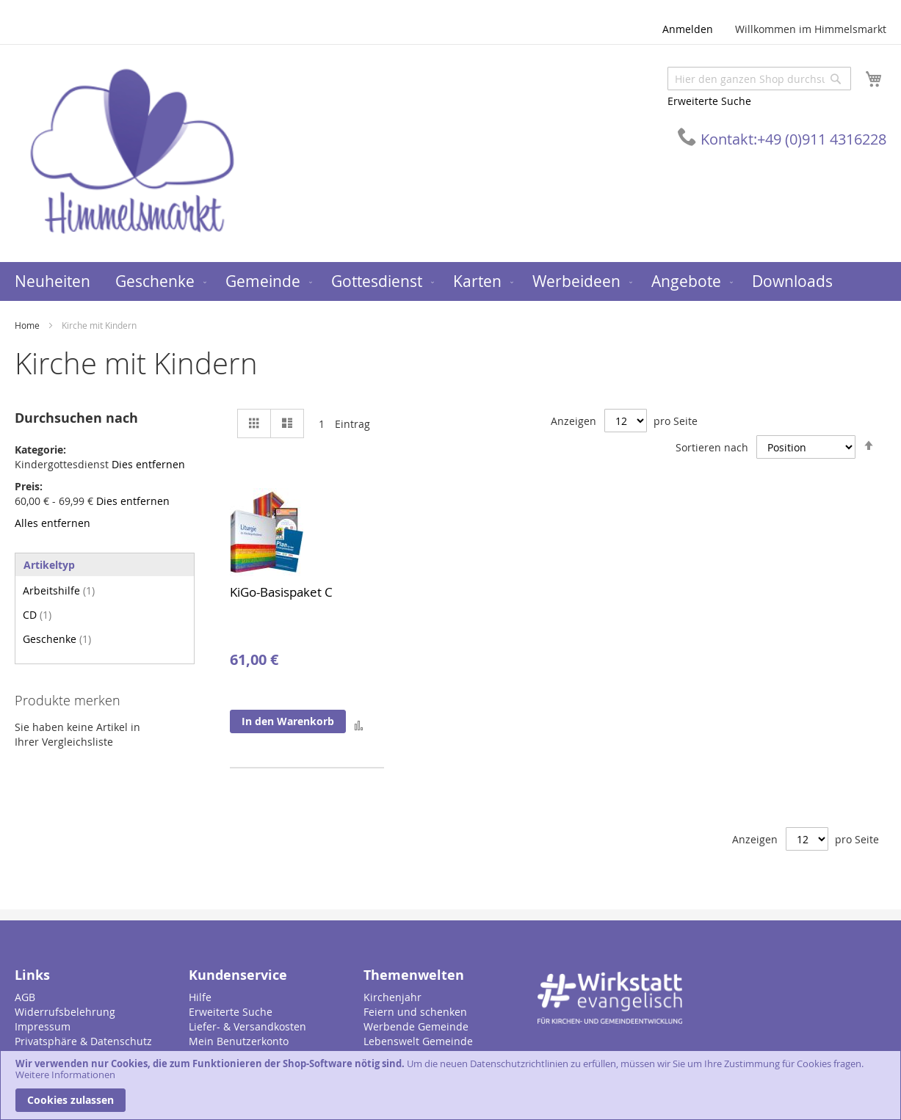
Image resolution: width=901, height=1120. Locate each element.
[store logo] (132, 152)
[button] (359, 725)
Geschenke (57, 639)
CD (37, 615)
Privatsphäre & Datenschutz (83, 1041)
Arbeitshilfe (59, 590)
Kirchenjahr (392, 997)
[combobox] (759, 78)
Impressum (42, 1026)
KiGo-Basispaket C (281, 591)
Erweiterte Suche (709, 101)
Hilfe (200, 997)
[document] (450, 1085)
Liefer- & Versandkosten (247, 1026)
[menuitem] (52, 281)
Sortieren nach (712, 447)
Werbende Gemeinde (415, 1026)
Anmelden (687, 29)
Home (28, 325)
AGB (25, 997)
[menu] (450, 281)
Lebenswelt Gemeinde (418, 1041)
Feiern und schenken (415, 1012)
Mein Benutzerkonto (239, 1041)
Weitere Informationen (65, 1074)
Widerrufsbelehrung (65, 1012)
